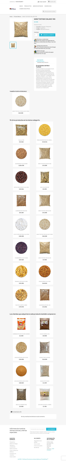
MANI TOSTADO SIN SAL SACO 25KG (45, 234)
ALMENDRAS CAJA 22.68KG (21, 163)
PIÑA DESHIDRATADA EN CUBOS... (44, 140)
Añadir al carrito (47, 35)
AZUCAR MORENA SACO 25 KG (21, 381)
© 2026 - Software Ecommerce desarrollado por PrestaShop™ (33, 459)
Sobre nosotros (24, 9)
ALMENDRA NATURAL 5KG (21, 210)
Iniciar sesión (13, 456)
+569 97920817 (19, 1)
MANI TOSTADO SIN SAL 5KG (44, 210)
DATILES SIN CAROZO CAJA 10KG (21, 187)
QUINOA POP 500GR (44, 381)
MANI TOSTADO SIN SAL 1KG (44, 258)
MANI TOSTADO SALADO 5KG (44, 163)
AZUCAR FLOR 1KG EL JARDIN (44, 404)
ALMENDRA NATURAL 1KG (44, 305)
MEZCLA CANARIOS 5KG (21, 404)
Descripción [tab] (40, 60)
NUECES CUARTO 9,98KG (21, 305)
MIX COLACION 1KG (44, 187)
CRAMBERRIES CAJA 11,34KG (21, 258)
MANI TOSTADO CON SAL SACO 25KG (20, 111)
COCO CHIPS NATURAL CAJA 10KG (21, 234)
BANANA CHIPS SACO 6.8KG (21, 281)
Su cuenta (37, 438)
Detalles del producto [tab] (42, 62)
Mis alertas (36, 447)
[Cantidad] (35, 34)
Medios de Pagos (38, 6)
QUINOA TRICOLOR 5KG (44, 357)
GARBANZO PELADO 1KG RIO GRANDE (21, 334)
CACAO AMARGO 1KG (45, 334)
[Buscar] (49, 11)
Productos (27, 6)
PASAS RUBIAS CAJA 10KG (44, 281)
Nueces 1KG (21, 140)
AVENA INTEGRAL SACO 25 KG (21, 357)
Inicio (21, 6)
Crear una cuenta (38, 445)
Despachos (48, 6)
